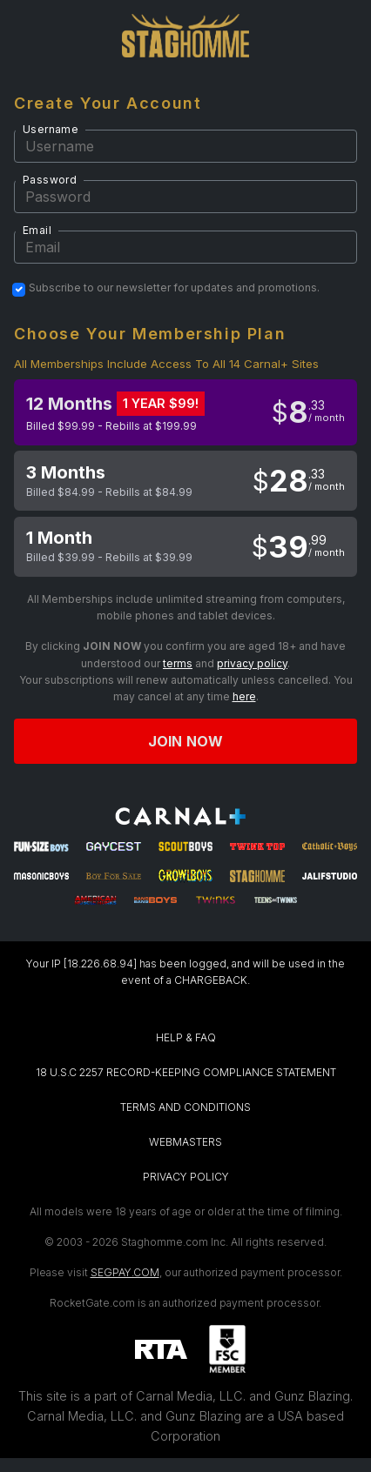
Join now (185, 741)
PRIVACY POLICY (186, 1176)
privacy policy (252, 663)
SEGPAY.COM (125, 1272)
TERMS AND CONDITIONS (185, 1107)
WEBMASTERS (185, 1141)
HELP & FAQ (186, 1037)
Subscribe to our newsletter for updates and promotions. (174, 288)
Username (50, 129)
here (244, 696)
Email (37, 230)
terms (177, 663)
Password (50, 179)
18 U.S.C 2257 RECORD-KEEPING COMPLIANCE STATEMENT (186, 1072)
